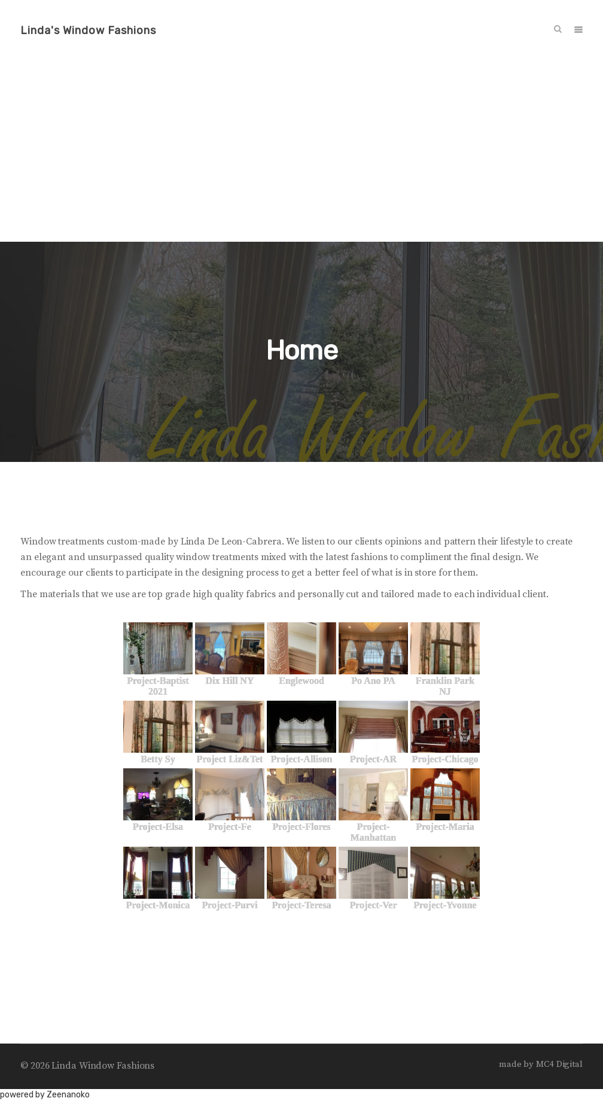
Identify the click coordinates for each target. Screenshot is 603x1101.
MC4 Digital (559, 1064)
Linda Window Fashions (102, 1066)
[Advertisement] (301, 152)
